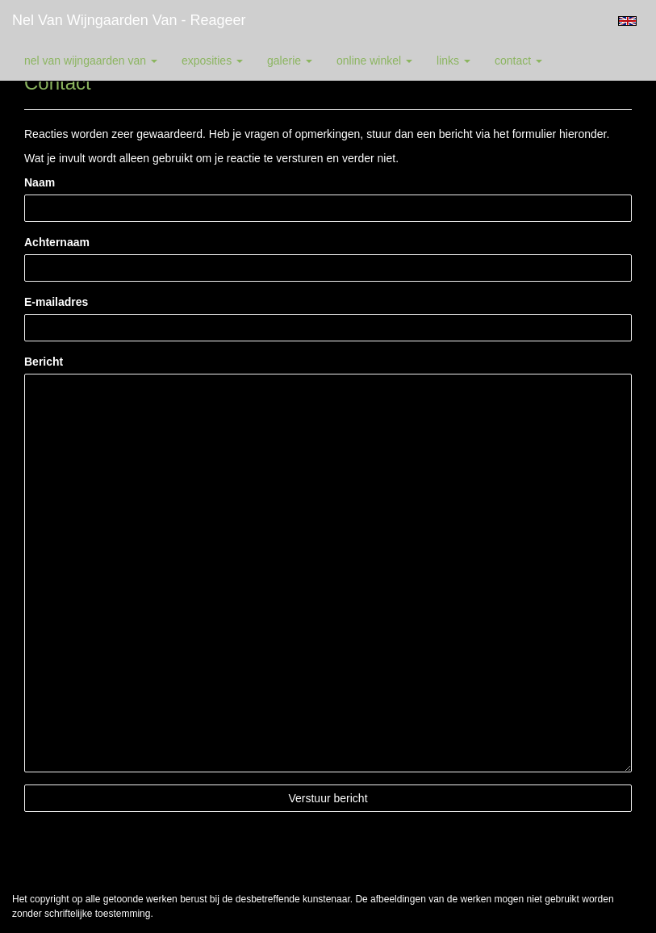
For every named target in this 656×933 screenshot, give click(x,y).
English (627, 21)
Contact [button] (518, 60)
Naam (39, 182)
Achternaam (57, 242)
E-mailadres (56, 301)
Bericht (43, 361)
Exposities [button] (212, 60)
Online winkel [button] (374, 60)
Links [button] (453, 60)
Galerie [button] (289, 60)
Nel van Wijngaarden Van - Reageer (129, 20)
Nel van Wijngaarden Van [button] (90, 60)
